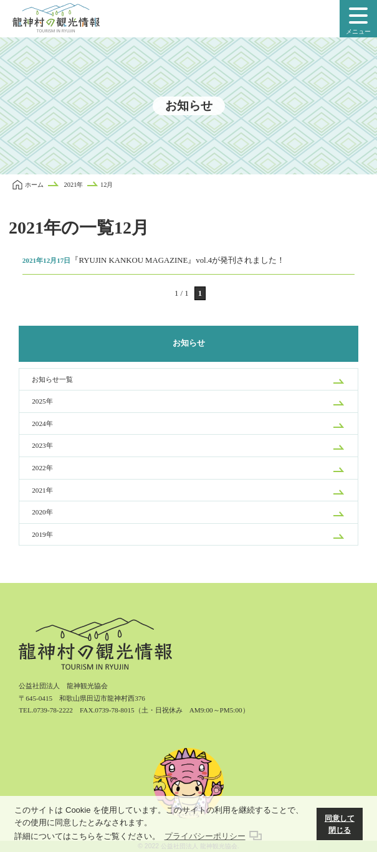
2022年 (42, 467)
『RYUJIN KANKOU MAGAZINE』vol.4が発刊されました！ (153, 260)
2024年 (42, 423)
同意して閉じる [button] (340, 824)
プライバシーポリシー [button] (205, 836)
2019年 (42, 534)
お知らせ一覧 (52, 379)
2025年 (42, 401)
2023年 (42, 445)
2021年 (42, 490)
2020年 (42, 512)
